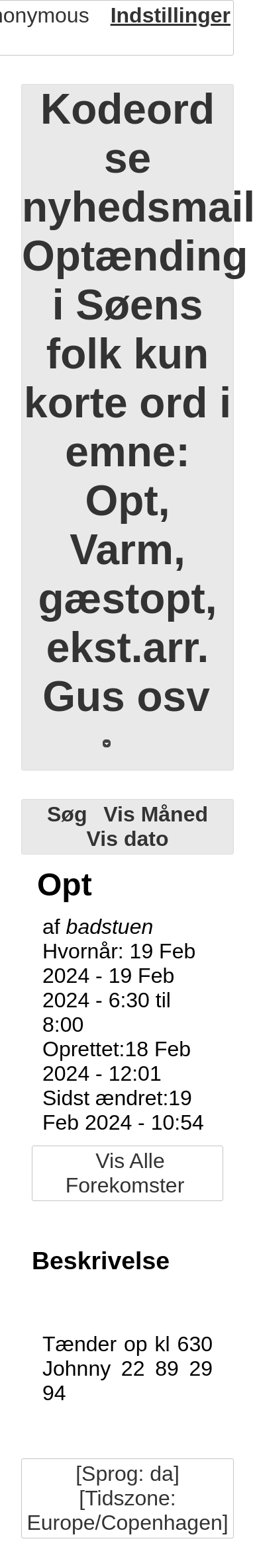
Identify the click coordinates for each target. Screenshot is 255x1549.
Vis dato (128, 839)
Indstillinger (170, 15)
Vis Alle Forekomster (125, 1173)
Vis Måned (155, 814)
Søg (67, 814)
